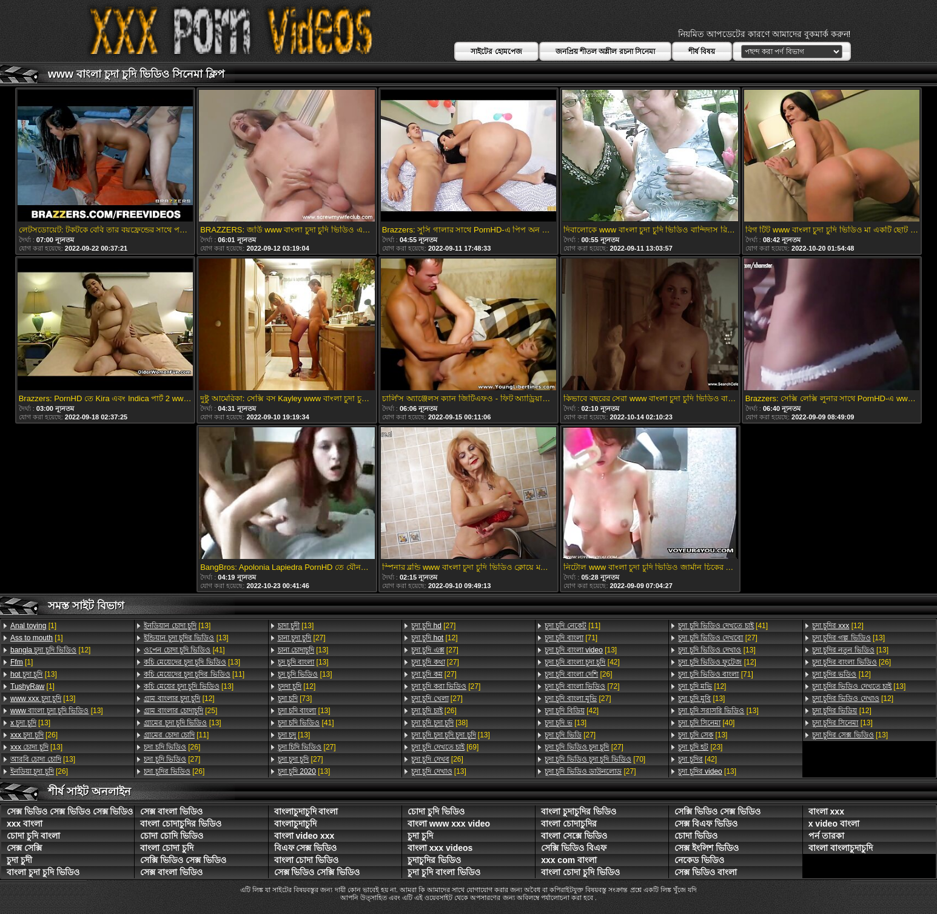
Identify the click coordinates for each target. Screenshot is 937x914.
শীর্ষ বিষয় (701, 51)
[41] (184, 650)
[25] (180, 710)
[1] (33, 625)
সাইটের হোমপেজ (496, 51)
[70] (595, 759)
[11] (194, 674)
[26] (34, 735)
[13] (33, 674)
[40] (706, 723)
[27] (172, 759)
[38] (439, 723)
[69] (445, 747)
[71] (571, 638)
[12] (50, 650)
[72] (582, 686)
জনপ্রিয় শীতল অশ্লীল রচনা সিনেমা (605, 51)
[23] (700, 747)
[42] (582, 662)
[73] (295, 698)
